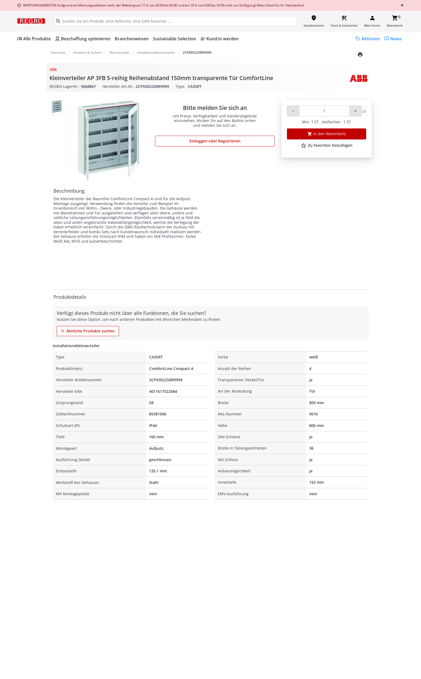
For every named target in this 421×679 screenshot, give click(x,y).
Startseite (58, 52)
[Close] (401, 5)
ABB (53, 69)
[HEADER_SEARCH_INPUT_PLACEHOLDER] (175, 21)
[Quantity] (324, 111)
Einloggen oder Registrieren (214, 140)
